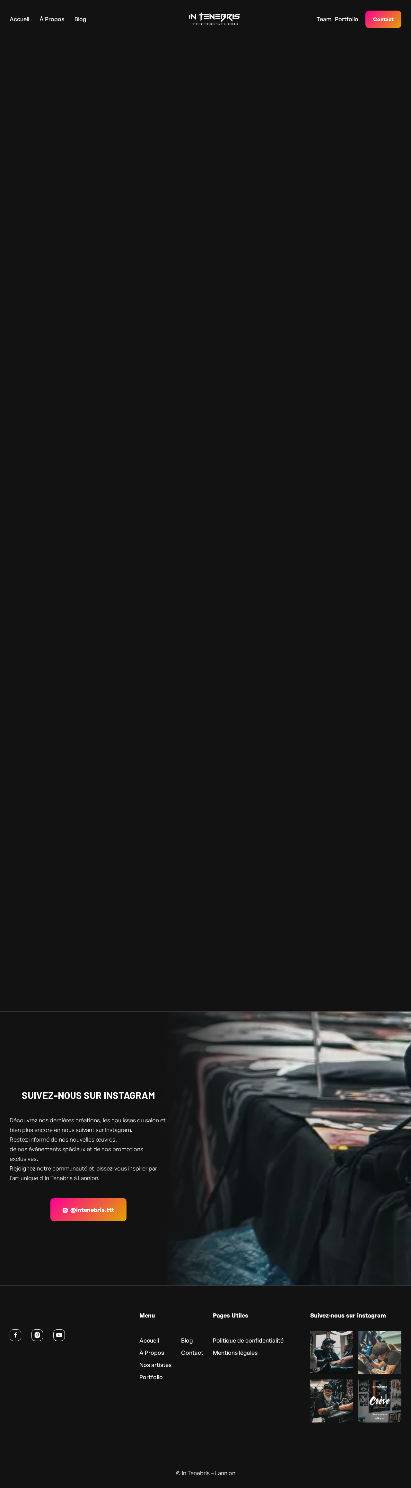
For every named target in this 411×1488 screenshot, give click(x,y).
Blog (80, 18)
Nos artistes (155, 1364)
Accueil (19, 18)
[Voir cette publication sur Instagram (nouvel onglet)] (331, 1352)
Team (324, 18)
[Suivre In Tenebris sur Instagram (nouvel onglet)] (37, 1335)
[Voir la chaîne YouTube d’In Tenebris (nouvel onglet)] (59, 1335)
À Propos (51, 18)
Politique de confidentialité (248, 1340)
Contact (383, 19)
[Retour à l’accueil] (41, 1317)
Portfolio (346, 18)
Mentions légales (235, 1352)
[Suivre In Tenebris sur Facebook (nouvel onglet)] (15, 1335)
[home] (205, 19)
